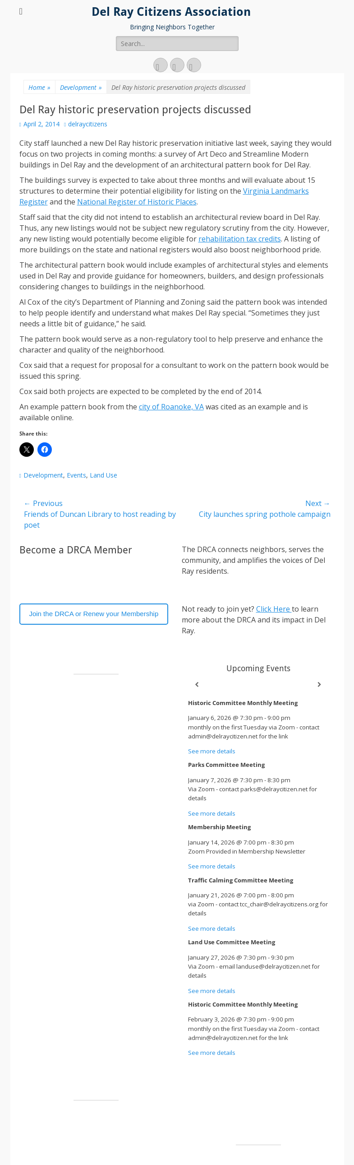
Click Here (274, 609)
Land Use (103, 475)
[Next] (319, 684)
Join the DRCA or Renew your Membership (93, 613)
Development (81, 87)
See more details (211, 751)
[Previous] (197, 684)
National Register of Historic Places (137, 202)
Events (76, 475)
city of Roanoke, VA (171, 407)
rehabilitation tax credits (239, 239)
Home (39, 87)
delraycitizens (87, 124)
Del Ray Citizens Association (171, 12)
